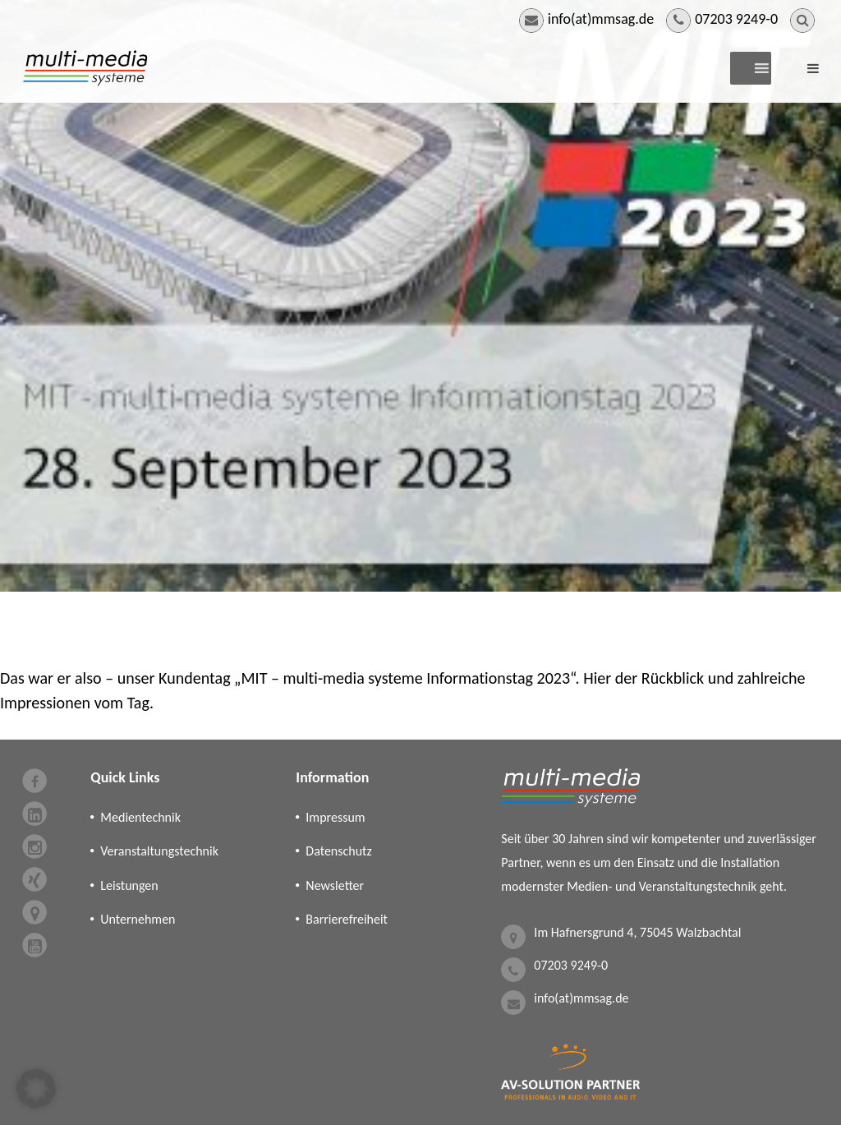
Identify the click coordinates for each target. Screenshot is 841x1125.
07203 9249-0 (736, 19)
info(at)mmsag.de (601, 19)
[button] (36, 1089)
